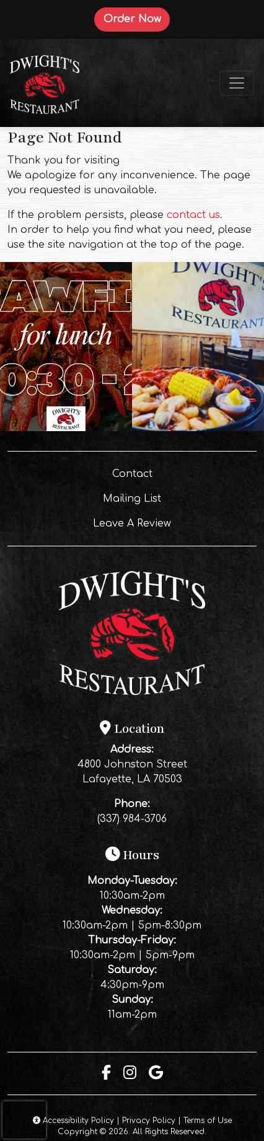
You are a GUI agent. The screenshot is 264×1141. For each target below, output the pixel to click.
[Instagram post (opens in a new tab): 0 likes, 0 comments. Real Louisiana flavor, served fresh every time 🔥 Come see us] (198, 428)
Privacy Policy (148, 1120)
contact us (193, 215)
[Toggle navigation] (236, 83)
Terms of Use (207, 1120)
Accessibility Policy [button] (73, 1120)
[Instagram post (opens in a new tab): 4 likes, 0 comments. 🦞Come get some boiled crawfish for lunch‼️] (66, 428)
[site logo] (44, 83)
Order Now (136, 18)
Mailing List (132, 498)
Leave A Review (165, 522)
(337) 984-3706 (132, 818)
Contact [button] (174, 472)
